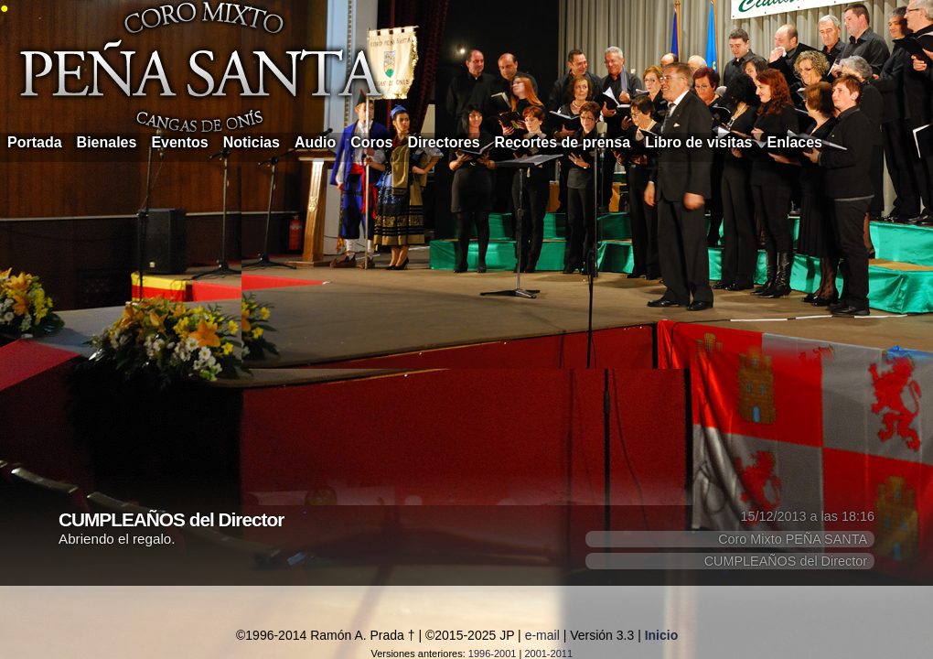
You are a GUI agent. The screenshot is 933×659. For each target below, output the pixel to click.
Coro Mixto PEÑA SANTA (792, 539)
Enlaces (794, 142)
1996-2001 (492, 653)
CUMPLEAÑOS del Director (785, 561)
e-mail (542, 635)
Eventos (179, 142)
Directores (443, 142)
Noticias (251, 142)
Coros (371, 142)
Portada (34, 142)
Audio (315, 142)
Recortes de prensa (563, 142)
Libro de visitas (698, 142)
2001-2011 (548, 653)
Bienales (107, 142)
